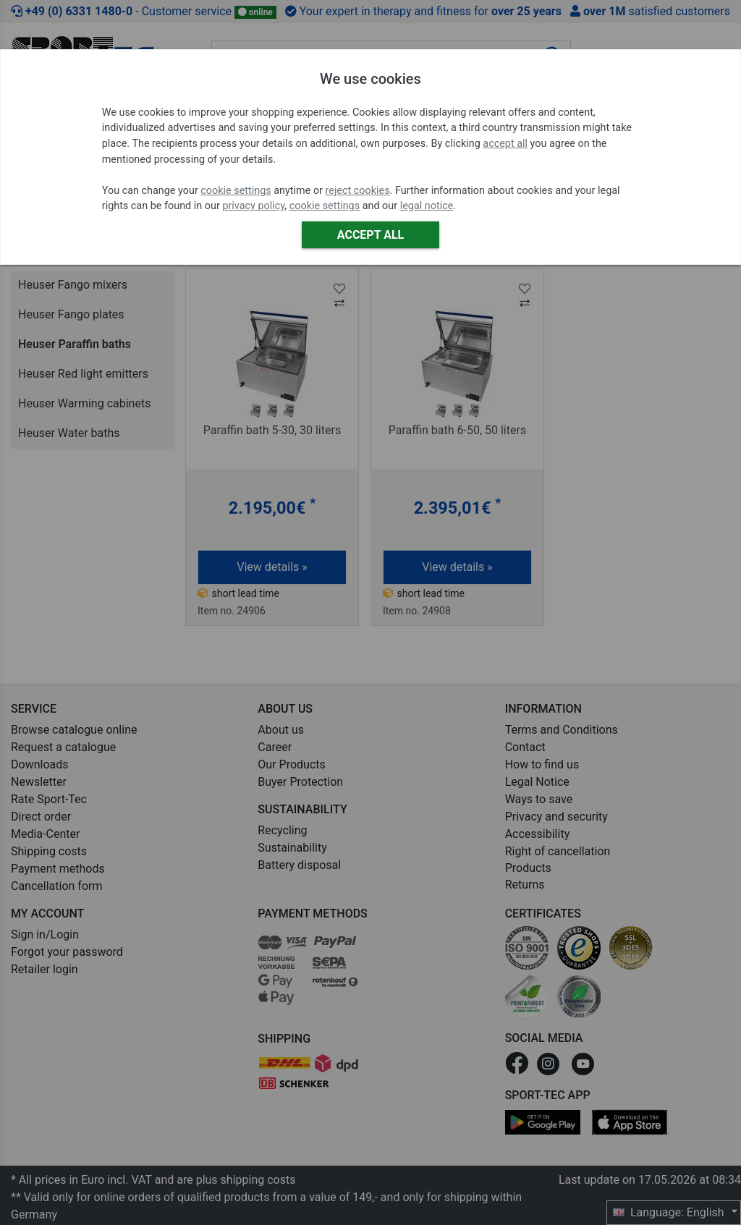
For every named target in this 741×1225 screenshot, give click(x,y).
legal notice (427, 206)
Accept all (370, 235)
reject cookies (358, 191)
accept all (505, 143)
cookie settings (235, 191)
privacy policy (253, 206)
